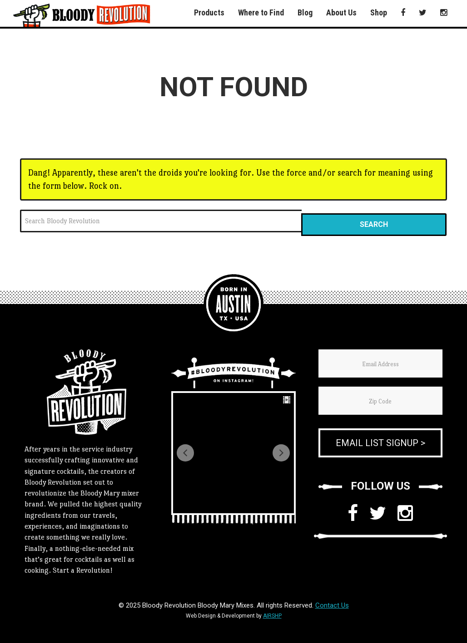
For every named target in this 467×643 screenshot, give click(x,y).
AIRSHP (272, 616)
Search (374, 224)
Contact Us (332, 605)
